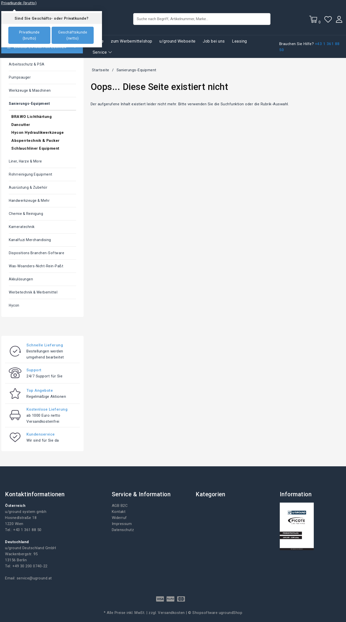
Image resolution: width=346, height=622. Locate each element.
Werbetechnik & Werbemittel (33, 292)
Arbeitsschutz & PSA (27, 64)
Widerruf (119, 517)
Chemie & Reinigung (26, 214)
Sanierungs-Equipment (29, 104)
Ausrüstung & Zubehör (28, 187)
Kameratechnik (22, 227)
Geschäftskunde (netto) (72, 35)
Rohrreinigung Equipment (30, 174)
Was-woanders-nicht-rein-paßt (36, 266)
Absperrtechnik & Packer (35, 140)
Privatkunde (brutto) (29, 35)
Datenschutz (123, 530)
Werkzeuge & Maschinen (30, 90)
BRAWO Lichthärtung (31, 116)
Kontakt (119, 511)
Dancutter (20, 124)
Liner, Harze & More (25, 161)
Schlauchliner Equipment (35, 148)
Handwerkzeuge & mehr (29, 201)
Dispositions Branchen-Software (36, 253)
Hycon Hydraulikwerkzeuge (37, 132)
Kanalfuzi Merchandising (30, 240)
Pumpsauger (20, 77)
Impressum (122, 523)
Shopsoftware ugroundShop (217, 612)
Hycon (14, 305)
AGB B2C (120, 505)
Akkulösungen (21, 279)
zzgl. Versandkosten (167, 612)
